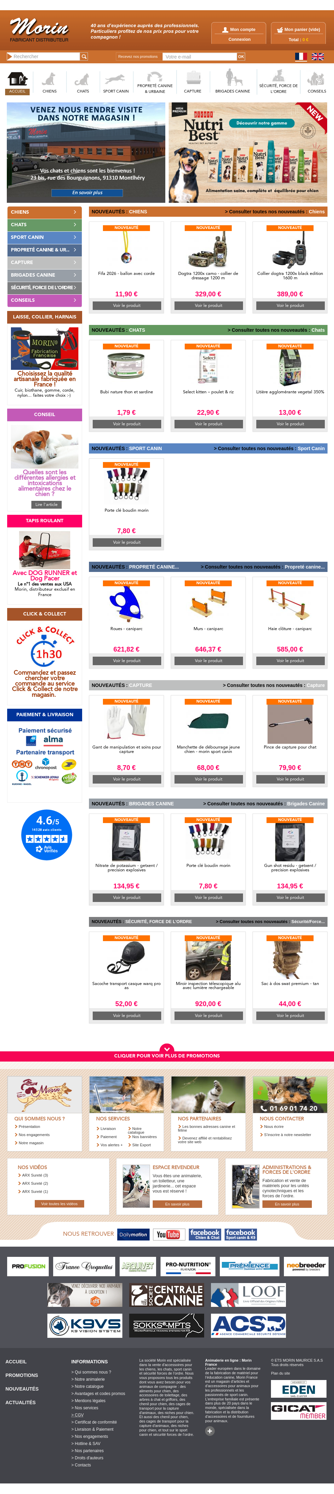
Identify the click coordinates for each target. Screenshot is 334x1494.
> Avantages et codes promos (98, 1393)
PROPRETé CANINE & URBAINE (155, 89)
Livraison (108, 1129)
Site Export (141, 1145)
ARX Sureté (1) (35, 1191)
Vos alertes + (112, 1145)
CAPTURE (192, 92)
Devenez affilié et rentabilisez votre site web (205, 1140)
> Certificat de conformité (94, 1422)
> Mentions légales (88, 1400)
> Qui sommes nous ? (91, 1372)
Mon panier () (302, 29)
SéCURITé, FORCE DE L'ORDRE (278, 89)
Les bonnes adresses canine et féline (206, 1128)
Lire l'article (46, 505)
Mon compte (238, 29)
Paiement (109, 1137)
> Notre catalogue (87, 1386)
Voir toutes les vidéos (59, 1204)
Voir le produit (126, 305)
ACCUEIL (17, 92)
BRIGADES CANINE (232, 92)
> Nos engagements (89, 1436)
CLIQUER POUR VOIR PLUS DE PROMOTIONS (167, 1056)
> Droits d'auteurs (87, 1458)
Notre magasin (31, 1143)
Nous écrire (274, 1126)
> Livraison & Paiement (92, 1429)
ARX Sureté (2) (35, 1183)
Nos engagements (34, 1135)
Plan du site (280, 1373)
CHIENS (50, 92)
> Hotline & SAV (86, 1443)
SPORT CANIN (116, 92)
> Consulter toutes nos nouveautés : (266, 211)
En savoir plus (177, 1204)
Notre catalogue (136, 1130)
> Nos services (84, 1408)
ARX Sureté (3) (35, 1175)
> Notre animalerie (88, 1379)
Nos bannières (144, 1137)
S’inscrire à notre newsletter (287, 1135)
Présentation (29, 1126)
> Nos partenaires (87, 1450)
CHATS (83, 92)
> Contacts (81, 1465)
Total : (298, 39)
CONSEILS (317, 92)
